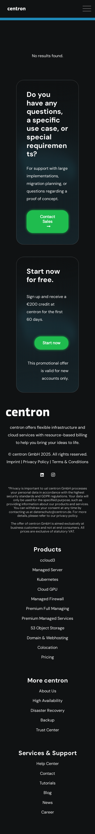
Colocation (47, 647)
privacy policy (66, 516)
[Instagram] (53, 475)
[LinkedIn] (42, 475)
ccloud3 (47, 560)
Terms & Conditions (70, 461)
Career (47, 812)
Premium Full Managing (47, 608)
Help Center (47, 763)
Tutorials (47, 783)
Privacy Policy (36, 461)
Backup (47, 720)
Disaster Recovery (48, 710)
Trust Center (47, 730)
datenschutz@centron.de (52, 512)
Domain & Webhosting (47, 637)
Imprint (13, 461)
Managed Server (47, 569)
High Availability (48, 700)
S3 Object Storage (47, 628)
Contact (47, 773)
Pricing (47, 657)
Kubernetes (47, 579)
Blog (48, 792)
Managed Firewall (47, 599)
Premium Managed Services (47, 618)
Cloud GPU (47, 589)
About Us (47, 691)
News (48, 802)
